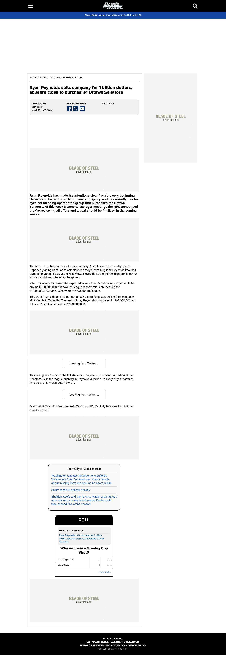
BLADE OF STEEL (38, 78)
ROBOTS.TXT (122, 649)
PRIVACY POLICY (115, 645)
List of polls (104, 572)
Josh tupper (37, 107)
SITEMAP (111, 649)
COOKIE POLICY (137, 645)
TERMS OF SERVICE (91, 645)
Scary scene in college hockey (70, 489)
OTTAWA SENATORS (73, 78)
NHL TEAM (55, 78)
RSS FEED (102, 649)
